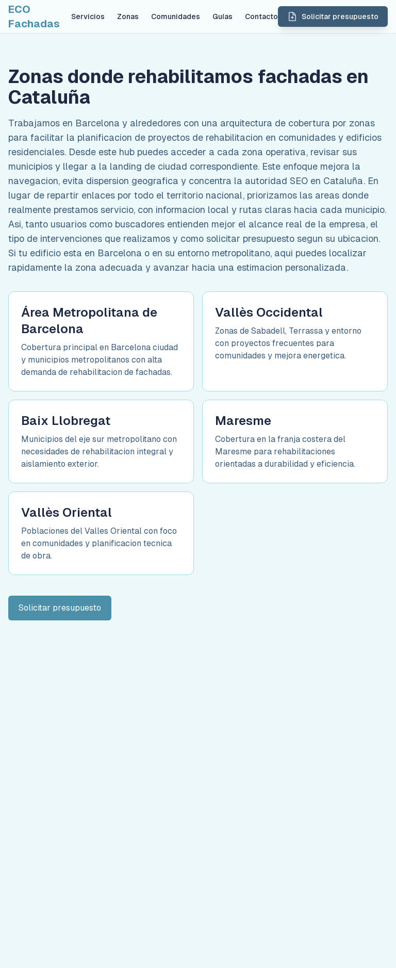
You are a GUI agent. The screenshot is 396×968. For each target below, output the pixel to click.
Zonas (128, 16)
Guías (222, 16)
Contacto (261, 16)
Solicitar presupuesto (60, 608)
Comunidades (175, 16)
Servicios (88, 16)
